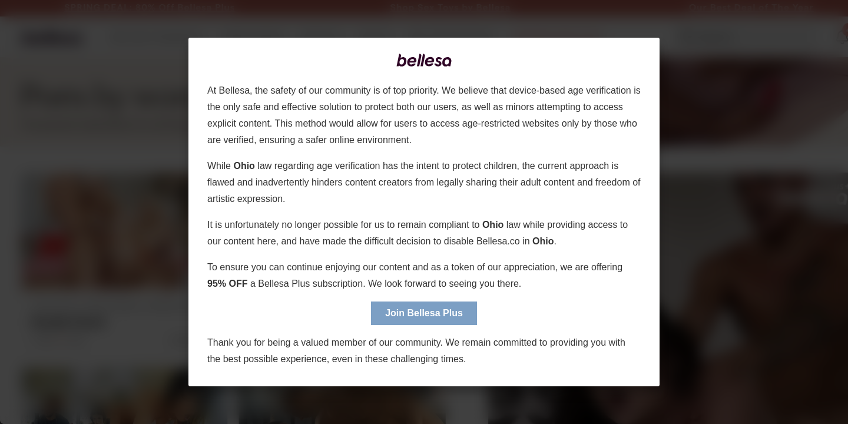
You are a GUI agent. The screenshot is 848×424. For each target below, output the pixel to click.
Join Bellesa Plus (424, 313)
